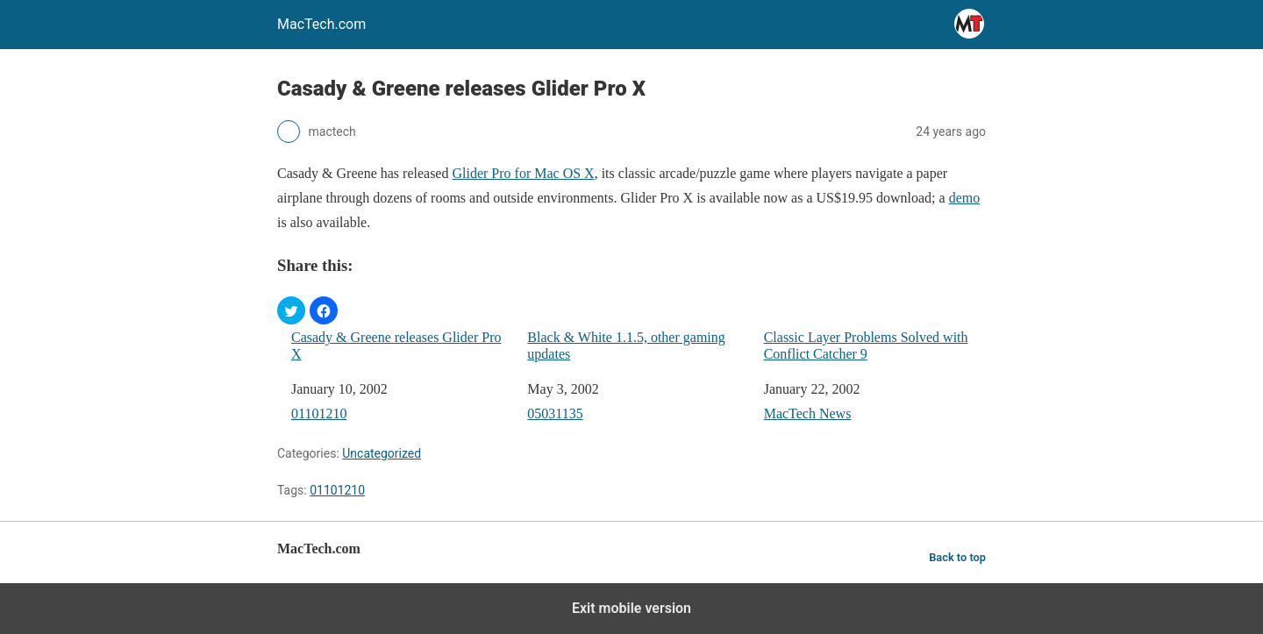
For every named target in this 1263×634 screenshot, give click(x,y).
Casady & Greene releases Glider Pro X (396, 345)
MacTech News (808, 413)
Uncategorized (381, 453)
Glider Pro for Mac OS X (523, 173)
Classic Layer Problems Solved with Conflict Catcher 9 (866, 345)
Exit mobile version (631, 608)
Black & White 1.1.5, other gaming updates (625, 345)
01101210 (318, 413)
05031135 (554, 413)
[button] (291, 310)
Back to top (957, 557)
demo (965, 197)
